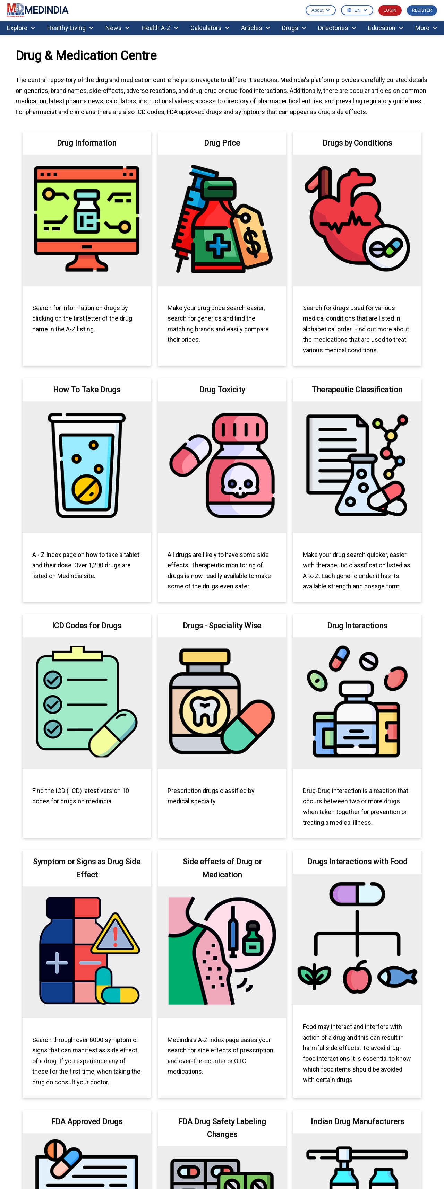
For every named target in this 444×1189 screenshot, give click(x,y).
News (117, 28)
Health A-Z (160, 28)
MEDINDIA (37, 10)
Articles (255, 28)
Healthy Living (70, 28)
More (426, 28)
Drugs (294, 28)
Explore (21, 28)
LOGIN (390, 10)
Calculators (209, 28)
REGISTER (422, 10)
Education (385, 28)
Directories (337, 28)
